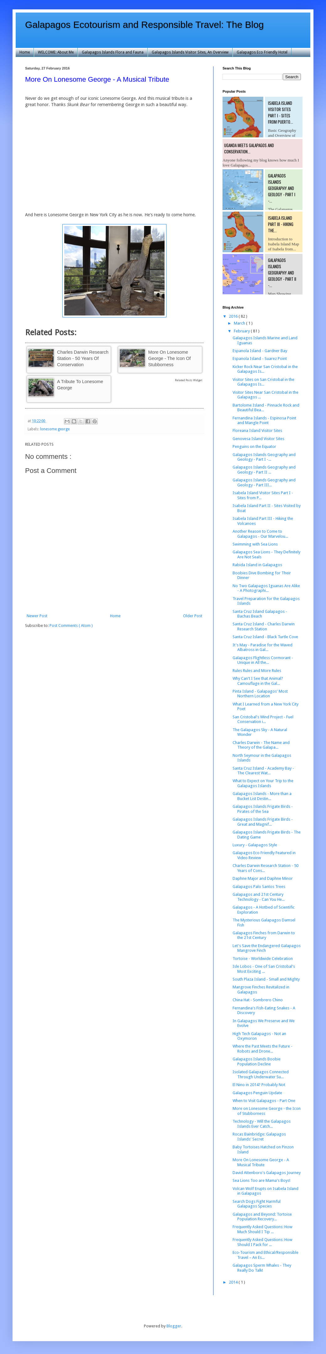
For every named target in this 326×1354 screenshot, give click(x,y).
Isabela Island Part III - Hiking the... (280, 224)
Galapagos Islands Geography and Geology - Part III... (264, 482)
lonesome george (55, 429)
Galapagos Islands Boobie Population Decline (257, 1061)
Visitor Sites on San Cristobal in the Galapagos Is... (263, 382)
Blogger (173, 1326)
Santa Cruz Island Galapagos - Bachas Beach (260, 614)
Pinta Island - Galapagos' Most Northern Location (260, 694)
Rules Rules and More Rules (257, 670)
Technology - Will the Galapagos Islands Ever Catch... (262, 1124)
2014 (234, 1282)
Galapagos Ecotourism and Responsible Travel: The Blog (144, 24)
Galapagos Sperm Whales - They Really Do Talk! (262, 1268)
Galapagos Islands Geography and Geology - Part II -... (282, 272)
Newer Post (37, 615)
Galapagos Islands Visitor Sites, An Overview (190, 52)
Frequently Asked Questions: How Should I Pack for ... (262, 1242)
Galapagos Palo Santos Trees (259, 886)
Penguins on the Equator (254, 446)
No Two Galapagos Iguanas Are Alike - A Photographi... (266, 588)
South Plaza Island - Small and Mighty (266, 979)
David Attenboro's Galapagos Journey (267, 1172)
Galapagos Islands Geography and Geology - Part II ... (264, 469)
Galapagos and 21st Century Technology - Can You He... (259, 897)
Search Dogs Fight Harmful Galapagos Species (257, 1204)
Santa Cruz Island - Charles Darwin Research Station (264, 626)
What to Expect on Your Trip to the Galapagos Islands (263, 783)
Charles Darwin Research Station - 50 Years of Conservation (82, 358)
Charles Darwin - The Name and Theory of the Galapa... (261, 745)
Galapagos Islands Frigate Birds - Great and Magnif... (263, 822)
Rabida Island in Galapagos (257, 564)
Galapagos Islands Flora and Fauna (113, 52)
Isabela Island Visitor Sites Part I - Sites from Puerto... (280, 112)
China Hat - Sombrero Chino (258, 1000)
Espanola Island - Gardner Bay (260, 350)
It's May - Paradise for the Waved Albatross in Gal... (262, 647)
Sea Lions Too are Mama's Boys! (261, 1180)
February (242, 331)
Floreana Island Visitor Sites (257, 430)
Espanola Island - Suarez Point (260, 358)
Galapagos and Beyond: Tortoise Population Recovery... (262, 1217)
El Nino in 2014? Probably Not (259, 1084)
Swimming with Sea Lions (255, 544)
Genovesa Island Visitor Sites (258, 438)
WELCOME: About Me (56, 52)
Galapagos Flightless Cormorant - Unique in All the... (263, 660)
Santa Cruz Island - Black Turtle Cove (265, 636)
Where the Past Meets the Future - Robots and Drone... (262, 1049)
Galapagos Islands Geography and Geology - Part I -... (281, 188)
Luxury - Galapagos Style (255, 845)
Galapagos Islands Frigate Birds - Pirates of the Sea (263, 809)
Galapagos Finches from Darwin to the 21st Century (264, 935)
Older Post (192, 615)
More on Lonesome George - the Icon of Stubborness (169, 358)
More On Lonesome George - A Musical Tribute (261, 1162)
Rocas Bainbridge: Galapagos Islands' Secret (259, 1136)
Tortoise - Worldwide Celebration (263, 958)
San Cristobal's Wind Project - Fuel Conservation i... (263, 719)
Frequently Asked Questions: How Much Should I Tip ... (262, 1229)
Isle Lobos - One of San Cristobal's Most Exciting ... (264, 969)
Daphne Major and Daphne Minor (263, 878)
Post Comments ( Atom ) (71, 625)
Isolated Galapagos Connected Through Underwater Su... (261, 1074)
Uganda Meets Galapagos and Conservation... (249, 148)
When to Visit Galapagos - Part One (264, 1100)
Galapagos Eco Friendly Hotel (262, 52)
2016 (234, 316)
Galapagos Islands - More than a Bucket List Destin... (262, 796)
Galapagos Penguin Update (257, 1092)
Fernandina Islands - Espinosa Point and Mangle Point (264, 420)
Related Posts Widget (188, 380)
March (240, 323)
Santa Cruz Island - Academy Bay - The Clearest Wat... (263, 771)
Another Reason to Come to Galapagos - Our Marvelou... (260, 534)
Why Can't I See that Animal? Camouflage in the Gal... (258, 681)
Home (24, 52)
